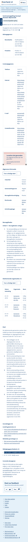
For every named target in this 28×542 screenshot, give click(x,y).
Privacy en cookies (10, 514)
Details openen (1, 22)
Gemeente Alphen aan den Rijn (17, 298)
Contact (7, 501)
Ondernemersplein (10, 535)
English (7, 503)
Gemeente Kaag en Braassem (16, 307)
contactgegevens (7, 474)
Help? (19, 30)
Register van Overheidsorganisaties (14, 8)
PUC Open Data (9, 527)
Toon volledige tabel (10, 173)
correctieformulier (8, 470)
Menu (24, 2)
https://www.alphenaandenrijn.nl (20, 82)
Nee (15, 489)
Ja (6, 489)
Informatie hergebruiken (11, 512)
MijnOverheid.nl (9, 531)
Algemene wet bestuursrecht (12, 443)
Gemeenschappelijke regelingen (8, 9)
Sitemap (7, 518)
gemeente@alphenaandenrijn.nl (20, 115)
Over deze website (10, 499)
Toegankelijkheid (9, 516)
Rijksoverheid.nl (9, 533)
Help (6, 505)
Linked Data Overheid (11, 525)
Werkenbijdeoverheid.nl (11, 537)
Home (2, 8)
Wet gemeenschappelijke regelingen (14, 441)
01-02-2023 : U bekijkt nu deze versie (14, 452)
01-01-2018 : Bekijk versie (11, 455)
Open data (8, 523)
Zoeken (7, 507)
